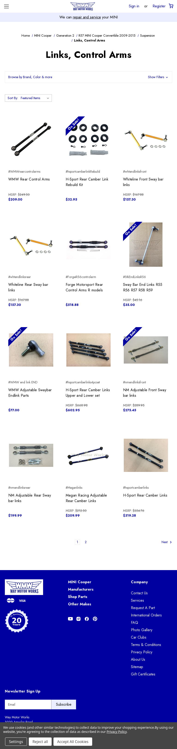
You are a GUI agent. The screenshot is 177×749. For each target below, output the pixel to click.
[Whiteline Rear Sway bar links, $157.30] (31, 244)
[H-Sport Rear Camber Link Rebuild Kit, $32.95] (88, 139)
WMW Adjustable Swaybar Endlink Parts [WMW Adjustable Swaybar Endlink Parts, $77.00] (30, 392)
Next (167, 542)
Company (139, 582)
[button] (88, 77)
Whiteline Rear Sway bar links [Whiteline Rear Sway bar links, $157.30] (28, 287)
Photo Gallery (141, 630)
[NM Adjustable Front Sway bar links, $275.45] (146, 350)
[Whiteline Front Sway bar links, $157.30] (146, 139)
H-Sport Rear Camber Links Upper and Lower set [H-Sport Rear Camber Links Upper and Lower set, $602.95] (88, 392)
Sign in (134, 6)
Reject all (40, 741)
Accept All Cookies (72, 741)
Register (159, 6)
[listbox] (36, 98)
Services (137, 600)
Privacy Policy (141, 652)
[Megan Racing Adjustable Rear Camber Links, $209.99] (88, 455)
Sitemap (137, 666)
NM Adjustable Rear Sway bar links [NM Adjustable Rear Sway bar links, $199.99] (29, 498)
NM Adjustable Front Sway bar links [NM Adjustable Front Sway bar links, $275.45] (144, 392)
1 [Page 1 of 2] (77, 542)
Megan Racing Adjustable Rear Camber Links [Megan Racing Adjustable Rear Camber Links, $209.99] (86, 498)
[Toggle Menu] (6, 6)
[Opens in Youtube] (70, 618)
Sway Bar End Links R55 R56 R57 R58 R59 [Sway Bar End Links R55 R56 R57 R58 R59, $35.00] (142, 287)
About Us (138, 659)
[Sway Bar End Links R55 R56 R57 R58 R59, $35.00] (146, 244)
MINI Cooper (79, 582)
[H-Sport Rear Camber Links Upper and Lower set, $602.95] (88, 350)
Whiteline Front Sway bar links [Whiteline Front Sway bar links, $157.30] (143, 182)
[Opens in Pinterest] (95, 618)
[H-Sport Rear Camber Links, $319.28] (146, 455)
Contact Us (139, 593)
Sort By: (13, 98)
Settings (16, 741)
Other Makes (79, 604)
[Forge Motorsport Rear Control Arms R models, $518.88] (88, 244)
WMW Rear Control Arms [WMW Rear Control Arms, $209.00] (29, 179)
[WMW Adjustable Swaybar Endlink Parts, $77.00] (31, 350)
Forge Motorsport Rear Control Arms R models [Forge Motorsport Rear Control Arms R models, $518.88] (84, 287)
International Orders (146, 615)
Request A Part (143, 607)
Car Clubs (138, 637)
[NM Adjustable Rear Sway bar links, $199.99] (31, 455)
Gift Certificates (143, 674)
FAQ (134, 622)
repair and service (87, 17)
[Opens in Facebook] (86, 618)
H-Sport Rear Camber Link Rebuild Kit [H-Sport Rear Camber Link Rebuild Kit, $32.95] (87, 182)
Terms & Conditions (146, 644)
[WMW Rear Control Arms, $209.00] (31, 139)
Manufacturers (81, 589)
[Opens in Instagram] (78, 618)
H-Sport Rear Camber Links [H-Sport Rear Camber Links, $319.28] (145, 495)
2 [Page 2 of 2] (86, 542)
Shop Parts (77, 596)
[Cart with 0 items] (170, 6)
